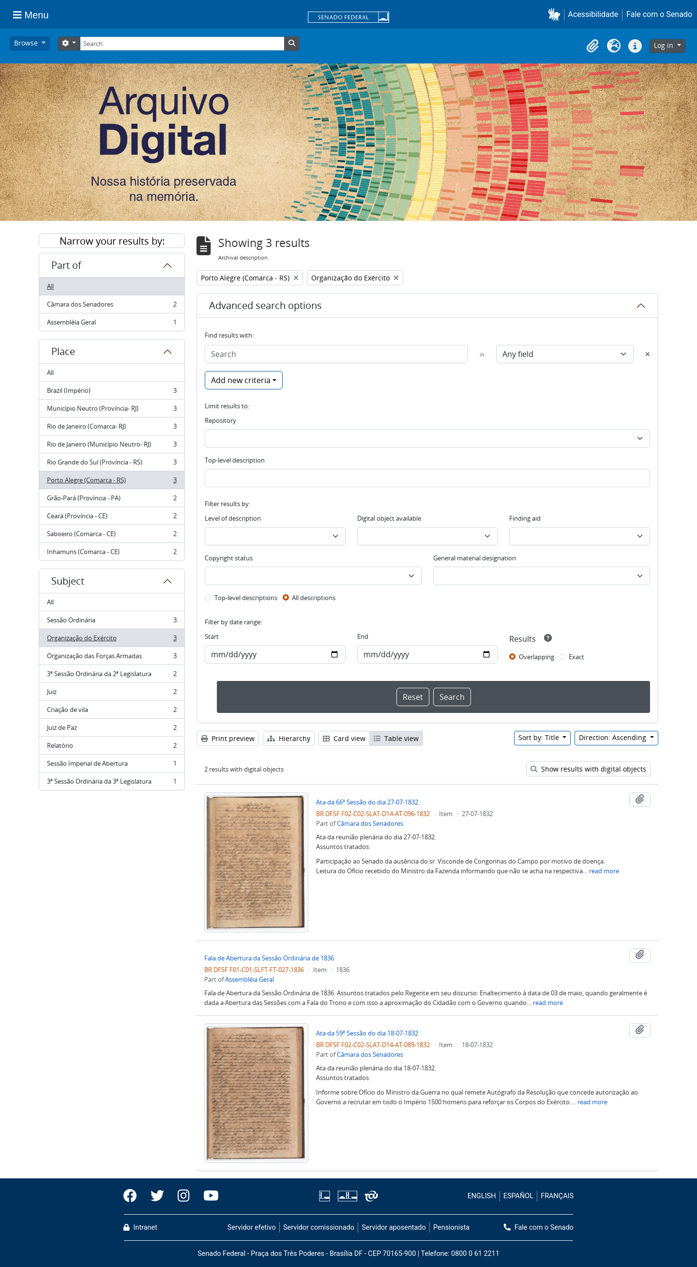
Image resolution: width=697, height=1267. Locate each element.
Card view (344, 738)
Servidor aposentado (393, 1227)
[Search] (182, 43)
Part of (66, 265)
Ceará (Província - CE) (111, 518)
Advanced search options (265, 305)
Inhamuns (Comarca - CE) (111, 553)
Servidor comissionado (318, 1227)
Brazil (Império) (111, 393)
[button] (556, 14)
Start (212, 636)
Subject (67, 580)
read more (604, 870)
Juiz (111, 694)
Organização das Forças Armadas (111, 658)
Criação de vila (111, 712)
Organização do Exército (111, 640)
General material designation (474, 558)
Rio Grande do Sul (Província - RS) (111, 464)
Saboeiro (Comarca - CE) (111, 536)
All (50, 286)
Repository (220, 420)
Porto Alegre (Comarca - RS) (111, 482)
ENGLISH (482, 1196)
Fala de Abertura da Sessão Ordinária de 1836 (269, 958)
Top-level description (235, 460)
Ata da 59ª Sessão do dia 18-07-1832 (367, 1033)
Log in (664, 45)
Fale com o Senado (659, 14)
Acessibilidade (593, 14)
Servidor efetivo (251, 1227)
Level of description (233, 518)
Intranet (140, 1227)
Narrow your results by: (112, 240)
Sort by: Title (539, 737)
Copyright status (229, 558)
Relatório (111, 748)
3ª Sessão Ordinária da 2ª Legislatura (111, 676)
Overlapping (536, 656)
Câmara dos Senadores (111, 306)
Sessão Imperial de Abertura (111, 765)
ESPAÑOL (518, 1196)
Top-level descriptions (245, 597)
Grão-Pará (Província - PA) (111, 500)
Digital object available (389, 518)
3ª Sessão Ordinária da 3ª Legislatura (111, 783)
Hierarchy (288, 738)
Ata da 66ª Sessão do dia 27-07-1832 (367, 802)
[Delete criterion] (647, 354)
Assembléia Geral (111, 324)
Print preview (228, 738)
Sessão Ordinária (111, 622)
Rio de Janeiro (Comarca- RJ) (111, 428)
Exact (576, 656)
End (362, 636)
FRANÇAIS (557, 1196)
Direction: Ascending (613, 737)
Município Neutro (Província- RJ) (111, 410)
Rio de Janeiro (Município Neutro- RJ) (111, 446)
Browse (27, 42)
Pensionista (451, 1227)
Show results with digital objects (588, 768)
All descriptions (313, 597)
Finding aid (525, 518)
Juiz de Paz (111, 730)
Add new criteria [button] (241, 380)
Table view (396, 738)
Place (63, 351)
